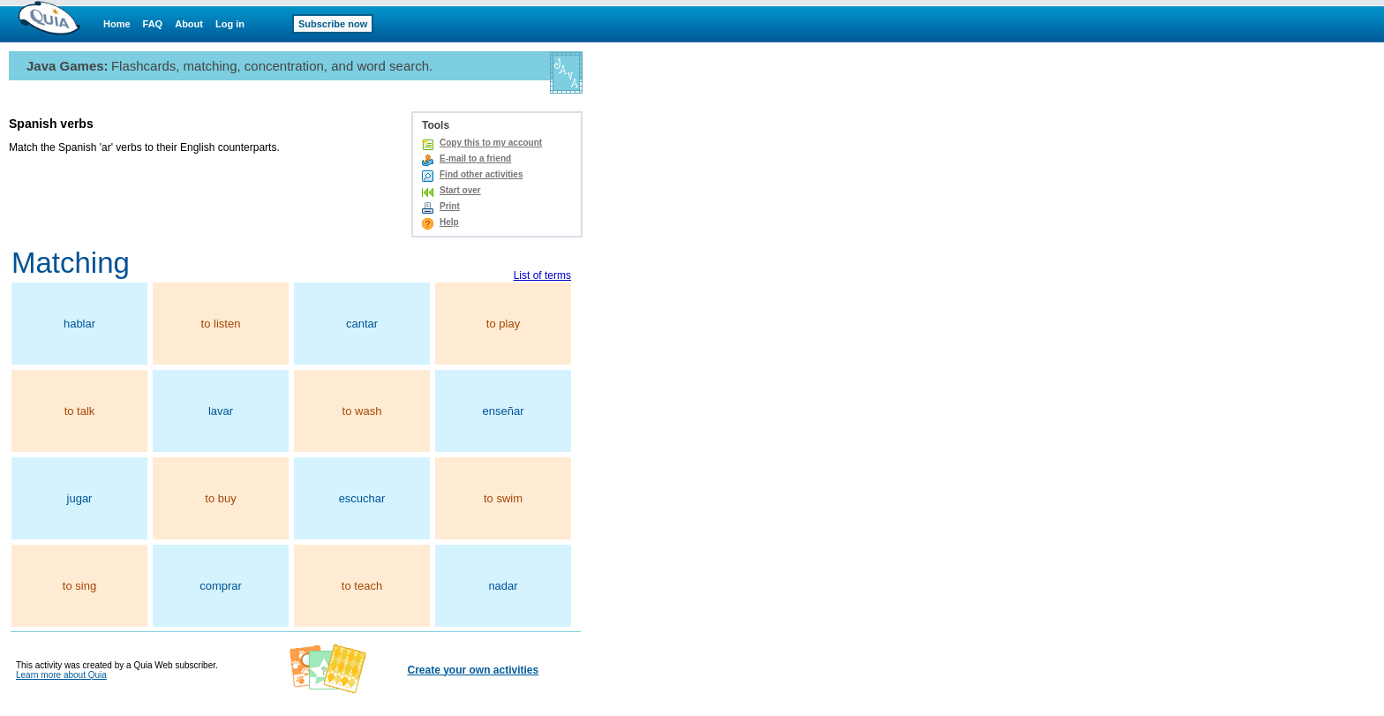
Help (449, 222)
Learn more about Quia (61, 675)
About (189, 24)
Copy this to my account (491, 142)
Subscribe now (332, 24)
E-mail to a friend (475, 158)
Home (117, 24)
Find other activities (481, 174)
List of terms (542, 275)
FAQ (153, 24)
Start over (460, 190)
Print (450, 206)
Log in (229, 24)
